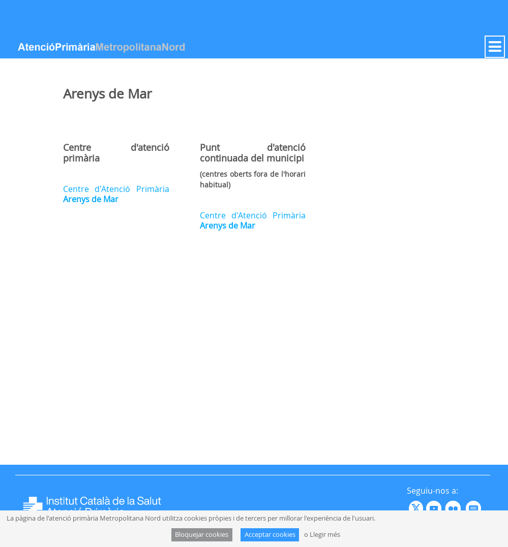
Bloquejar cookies (201, 534)
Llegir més (325, 534)
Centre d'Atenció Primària (116, 194)
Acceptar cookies (270, 534)
